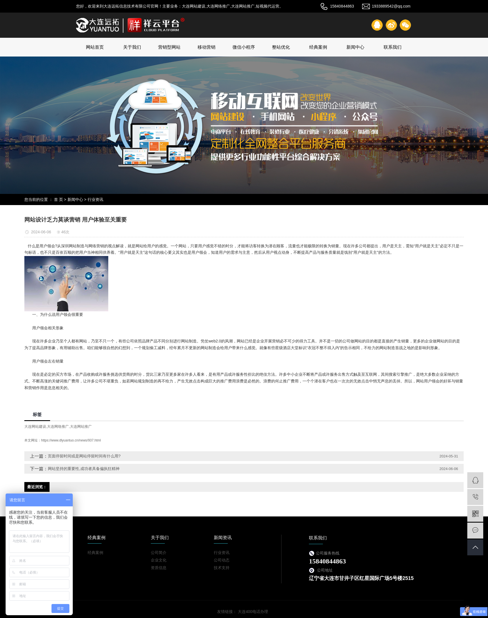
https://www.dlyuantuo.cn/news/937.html (71, 440)
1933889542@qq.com (386, 6)
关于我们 (132, 47)
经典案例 (318, 47)
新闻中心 (355, 47)
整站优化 (281, 47)
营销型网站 (169, 47)
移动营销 (206, 47)
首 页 (58, 199)
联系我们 (393, 47)
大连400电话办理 (253, 611)
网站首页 (95, 47)
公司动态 (221, 560)
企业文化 (158, 560)
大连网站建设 (35, 426)
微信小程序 (244, 47)
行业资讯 (95, 199)
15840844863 (337, 6)
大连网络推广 (58, 426)
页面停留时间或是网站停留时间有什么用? (84, 456)
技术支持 (221, 567)
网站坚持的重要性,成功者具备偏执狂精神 (83, 468)
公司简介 (158, 552)
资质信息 (158, 567)
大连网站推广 (81, 426)
